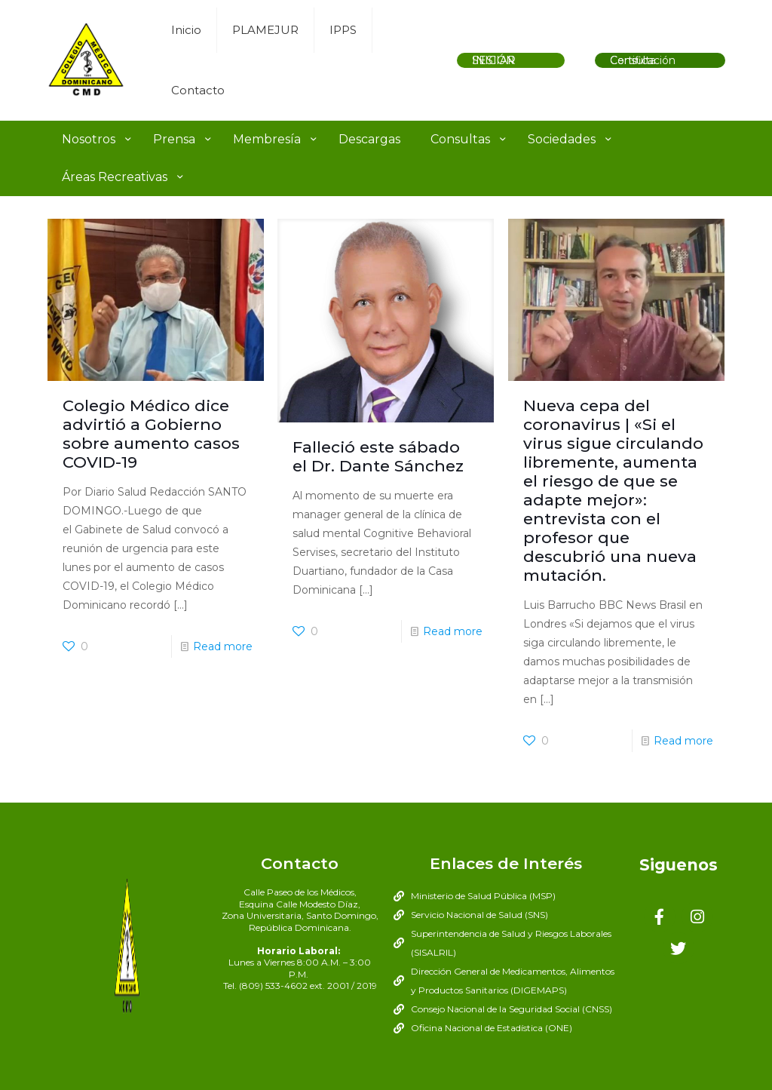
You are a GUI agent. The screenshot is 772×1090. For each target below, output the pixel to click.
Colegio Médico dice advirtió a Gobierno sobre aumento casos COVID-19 (151, 433)
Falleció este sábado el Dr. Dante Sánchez (378, 456)
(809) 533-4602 (273, 985)
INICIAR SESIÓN (494, 60)
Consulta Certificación (643, 60)
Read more (223, 646)
